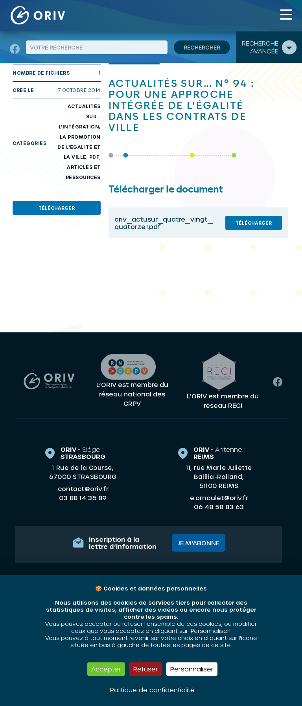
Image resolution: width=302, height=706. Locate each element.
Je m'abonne (198, 542)
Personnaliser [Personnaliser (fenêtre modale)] (192, 669)
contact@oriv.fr (83, 488)
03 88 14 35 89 (83, 497)
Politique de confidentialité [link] (152, 689)
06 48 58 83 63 (219, 506)
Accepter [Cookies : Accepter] (106, 669)
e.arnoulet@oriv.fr (219, 497)
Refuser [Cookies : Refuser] (145, 669)
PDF (94, 157)
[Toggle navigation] (286, 14)
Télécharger (57, 208)
